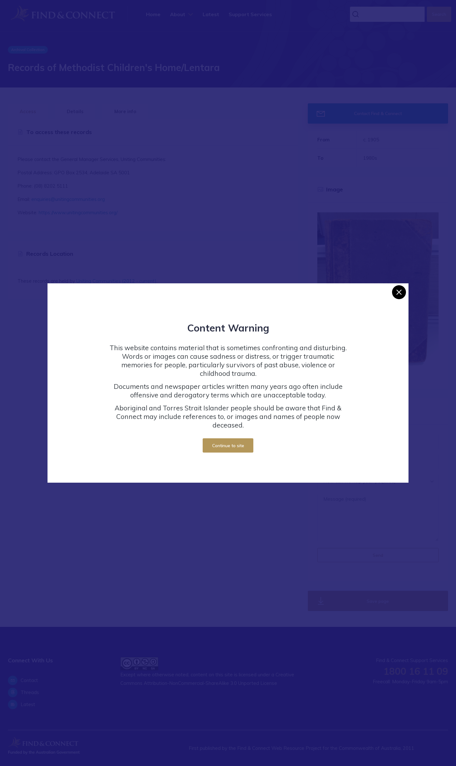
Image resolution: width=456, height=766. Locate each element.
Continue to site (228, 445)
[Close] (399, 292)
